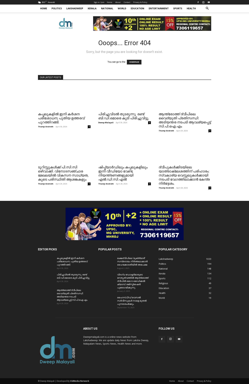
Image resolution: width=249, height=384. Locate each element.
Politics (57, 8)
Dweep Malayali (106, 122)
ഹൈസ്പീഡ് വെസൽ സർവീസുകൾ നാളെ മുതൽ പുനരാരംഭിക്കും (132, 300)
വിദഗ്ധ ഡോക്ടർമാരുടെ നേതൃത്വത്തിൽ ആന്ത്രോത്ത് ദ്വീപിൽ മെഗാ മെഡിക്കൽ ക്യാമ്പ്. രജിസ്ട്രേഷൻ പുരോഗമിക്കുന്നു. (132, 281)
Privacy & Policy (140, 2)
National (107, 8)
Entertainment (159, 8)
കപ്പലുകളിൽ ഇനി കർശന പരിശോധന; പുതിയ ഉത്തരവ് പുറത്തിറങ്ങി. (61, 118)
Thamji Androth (45, 126)
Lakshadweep (74, 8)
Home (109, 2)
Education (137, 8)
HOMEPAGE (134, 62)
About (118, 2)
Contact (127, 2)
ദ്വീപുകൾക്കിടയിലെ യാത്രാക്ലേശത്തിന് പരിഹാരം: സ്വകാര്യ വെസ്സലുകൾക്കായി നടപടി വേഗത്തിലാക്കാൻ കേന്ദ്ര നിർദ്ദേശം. (184, 175)
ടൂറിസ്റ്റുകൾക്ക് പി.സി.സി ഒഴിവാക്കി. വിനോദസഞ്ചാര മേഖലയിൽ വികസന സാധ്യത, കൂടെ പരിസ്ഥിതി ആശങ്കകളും (63, 173)
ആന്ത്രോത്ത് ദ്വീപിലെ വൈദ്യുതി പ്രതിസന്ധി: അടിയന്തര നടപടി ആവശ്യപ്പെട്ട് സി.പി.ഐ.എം (185, 120)
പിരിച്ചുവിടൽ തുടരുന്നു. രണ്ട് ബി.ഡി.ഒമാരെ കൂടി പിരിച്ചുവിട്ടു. (123, 116)
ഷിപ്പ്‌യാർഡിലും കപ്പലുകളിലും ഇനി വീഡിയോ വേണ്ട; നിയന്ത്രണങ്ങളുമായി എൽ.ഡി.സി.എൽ (123, 173)
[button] (207, 8)
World (122, 8)
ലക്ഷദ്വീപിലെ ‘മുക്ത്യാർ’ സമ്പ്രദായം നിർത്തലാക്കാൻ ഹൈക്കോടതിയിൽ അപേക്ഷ (132, 261)
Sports (177, 8)
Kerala (92, 8)
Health (191, 8)
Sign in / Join (99, 2)
